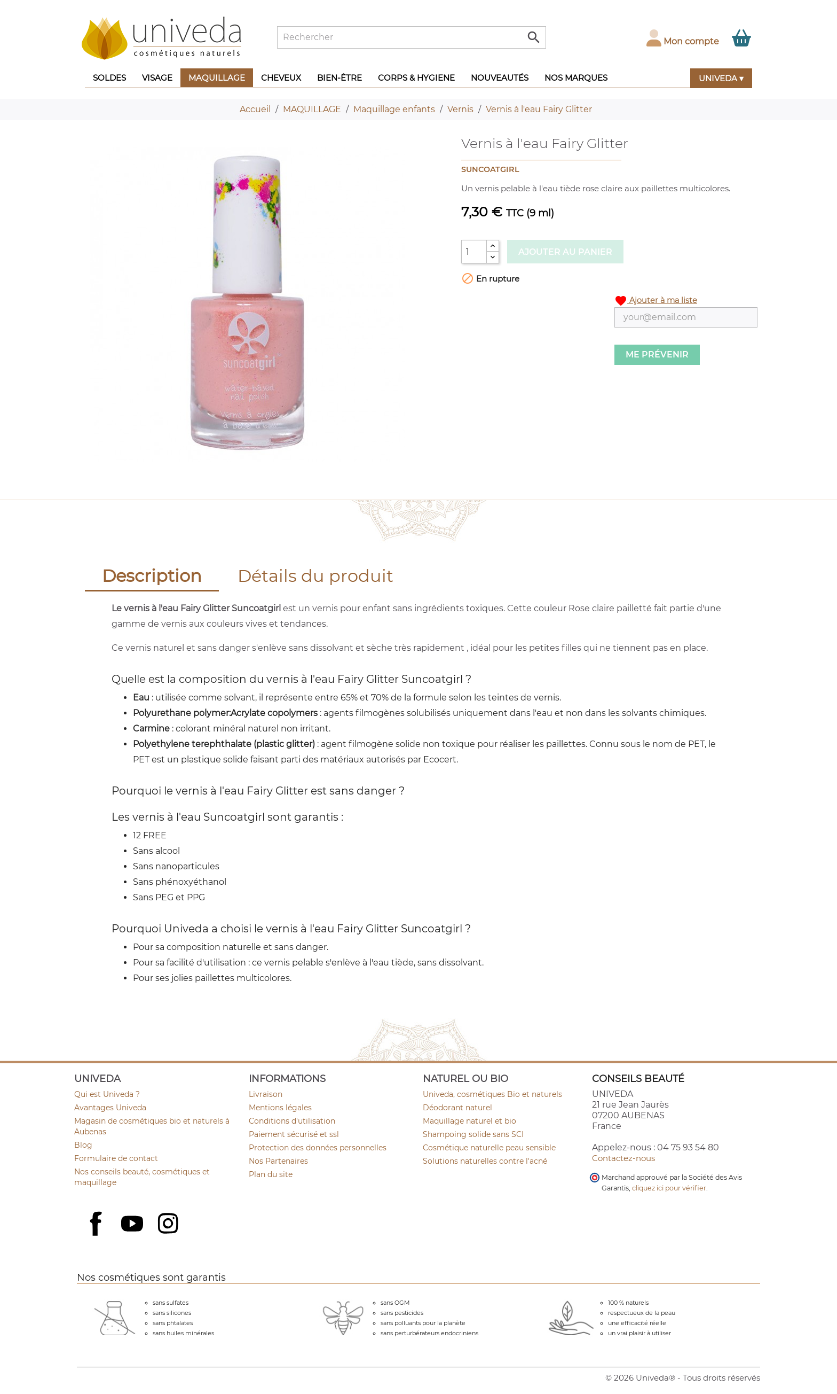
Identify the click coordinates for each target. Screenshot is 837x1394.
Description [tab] (152, 575)
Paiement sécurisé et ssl (294, 1134)
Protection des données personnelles (317, 1147)
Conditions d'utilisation (292, 1121)
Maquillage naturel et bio (469, 1121)
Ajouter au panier (565, 252)
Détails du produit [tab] (315, 575)
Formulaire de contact (116, 1158)
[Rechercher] (411, 37)
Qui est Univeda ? (107, 1094)
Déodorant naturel (457, 1107)
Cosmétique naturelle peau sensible (489, 1147)
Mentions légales (280, 1107)
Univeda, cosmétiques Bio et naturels (492, 1094)
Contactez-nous (623, 1158)
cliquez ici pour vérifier (669, 1188)
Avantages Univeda (110, 1107)
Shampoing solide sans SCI (473, 1134)
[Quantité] (474, 251)
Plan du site (271, 1174)
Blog (83, 1145)
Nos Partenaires (278, 1161)
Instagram (169, 1224)
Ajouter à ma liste (655, 300)
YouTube (133, 1224)
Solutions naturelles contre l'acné (485, 1161)
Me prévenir (657, 354)
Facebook (97, 1235)
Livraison (265, 1094)
